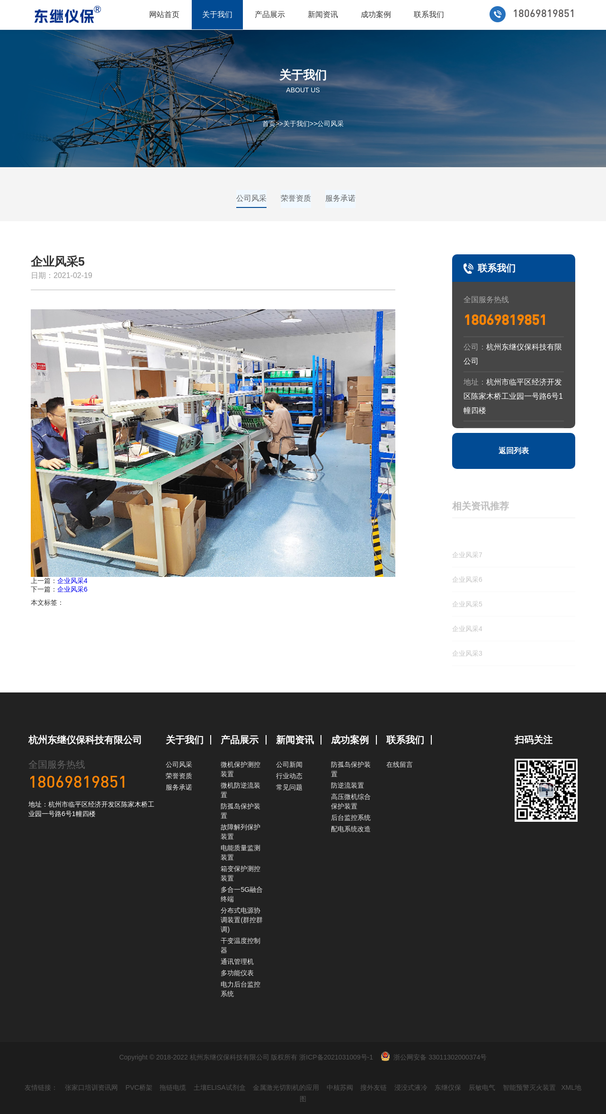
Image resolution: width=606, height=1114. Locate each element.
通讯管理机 (237, 961)
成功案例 (376, 14)
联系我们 (429, 14)
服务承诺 (340, 198)
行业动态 (289, 776)
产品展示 (270, 14)
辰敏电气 (482, 1087)
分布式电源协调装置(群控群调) (242, 920)
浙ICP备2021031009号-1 (336, 1057)
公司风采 (330, 123)
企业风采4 (72, 580)
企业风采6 (72, 589)
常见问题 (289, 787)
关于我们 (217, 14)
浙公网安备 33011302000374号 (440, 1057)
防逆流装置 (347, 785)
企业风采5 (467, 597)
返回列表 (514, 451)
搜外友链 (373, 1087)
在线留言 (399, 764)
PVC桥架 (138, 1087)
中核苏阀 (340, 1087)
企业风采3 (467, 646)
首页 (269, 123)
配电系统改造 (351, 829)
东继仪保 (448, 1087)
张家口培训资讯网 (91, 1087)
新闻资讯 (323, 14)
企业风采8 (467, 523)
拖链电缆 (173, 1087)
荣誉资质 (296, 198)
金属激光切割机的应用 (286, 1087)
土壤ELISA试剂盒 (220, 1087)
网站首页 (164, 14)
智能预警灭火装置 (529, 1087)
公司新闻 (289, 764)
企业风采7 (467, 548)
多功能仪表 (237, 973)
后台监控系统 (351, 817)
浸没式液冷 (411, 1087)
